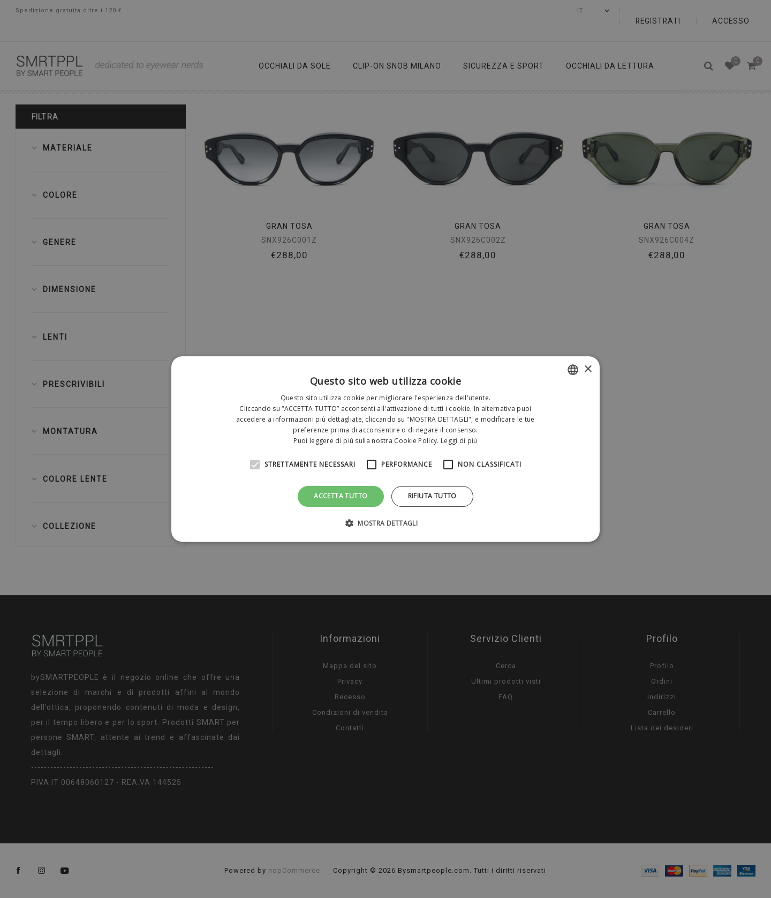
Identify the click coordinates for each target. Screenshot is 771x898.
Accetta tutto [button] (340, 495)
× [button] (588, 369)
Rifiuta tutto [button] (432, 495)
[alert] (385, 449)
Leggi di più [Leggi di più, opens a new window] (459, 440)
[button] (385, 523)
